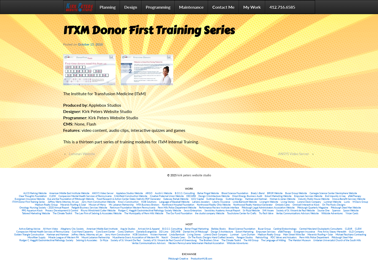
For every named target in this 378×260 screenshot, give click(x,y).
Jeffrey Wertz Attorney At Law (63, 201)
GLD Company (356, 231)
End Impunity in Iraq (335, 196)
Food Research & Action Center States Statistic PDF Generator (129, 198)
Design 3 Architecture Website (214, 196)
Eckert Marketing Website (278, 196)
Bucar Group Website (296, 193)
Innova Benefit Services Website (348, 198)
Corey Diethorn (126, 231)
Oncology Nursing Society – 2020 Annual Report (44, 207)
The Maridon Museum (299, 240)
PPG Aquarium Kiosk (32, 210)
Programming (158, 6)
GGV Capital (197, 198)
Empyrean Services (266, 231)
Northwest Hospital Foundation (178, 204)
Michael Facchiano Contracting (351, 234)
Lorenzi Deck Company (309, 201)
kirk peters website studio (194, 175)
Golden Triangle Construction (29, 234)
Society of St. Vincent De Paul (126, 240)
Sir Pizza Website (251, 210)
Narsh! (164, 237)
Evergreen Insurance (304, 231)
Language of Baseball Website (174, 201)
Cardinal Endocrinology (285, 228)
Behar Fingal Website (208, 193)
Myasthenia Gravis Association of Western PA (135, 237)
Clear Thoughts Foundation (33, 196)
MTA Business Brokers (147, 204)
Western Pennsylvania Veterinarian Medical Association (196, 243)
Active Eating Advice (29, 228)
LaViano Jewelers (201, 201)
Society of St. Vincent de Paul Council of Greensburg (170, 240)
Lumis (347, 201)
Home (79, 7)
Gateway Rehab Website (175, 198)
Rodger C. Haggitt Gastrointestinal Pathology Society (46, 240)
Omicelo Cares (282, 204)
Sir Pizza (104, 240)
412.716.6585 (282, 6)
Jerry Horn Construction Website (98, 201)
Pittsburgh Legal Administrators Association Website (268, 207)
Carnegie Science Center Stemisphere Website (333, 193)
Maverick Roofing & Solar (73, 204)
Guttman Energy (214, 198)
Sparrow (336, 210)
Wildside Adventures (332, 213)
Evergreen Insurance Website (30, 198)
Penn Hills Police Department (314, 237)
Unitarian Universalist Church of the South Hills (337, 240)
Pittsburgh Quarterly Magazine (312, 207)
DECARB (191, 196)
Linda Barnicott (177, 234)
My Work (252, 6)
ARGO (148, 193)
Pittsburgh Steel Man (342, 237)
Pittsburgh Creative (178, 258)
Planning (108, 6)
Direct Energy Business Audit (247, 196)
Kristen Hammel (158, 234)
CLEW (52, 196)
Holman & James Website (282, 198)
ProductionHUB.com (201, 258)
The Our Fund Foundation (179, 213)
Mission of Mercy (97, 204)
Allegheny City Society (72, 228)
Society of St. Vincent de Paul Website (295, 210)
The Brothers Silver (209, 240)
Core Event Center (105, 231)
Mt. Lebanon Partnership (121, 204)
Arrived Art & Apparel (149, 228)
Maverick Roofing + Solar (320, 234)
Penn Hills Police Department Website (177, 207)
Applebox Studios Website (129, 193)
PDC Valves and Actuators (284, 237)
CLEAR (348, 228)
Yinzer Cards (351, 213)
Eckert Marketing (244, 231)
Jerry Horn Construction (117, 234)
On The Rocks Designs (333, 204)
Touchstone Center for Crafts (241, 213)
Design (130, 6)
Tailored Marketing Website (36, 213)
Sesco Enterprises (193, 210)
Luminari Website (82, 154)
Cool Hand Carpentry (82, 231)
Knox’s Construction (128, 201)
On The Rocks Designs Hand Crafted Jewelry (211, 237)
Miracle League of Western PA (63, 237)
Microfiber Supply (37, 237)
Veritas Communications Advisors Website (297, 213)
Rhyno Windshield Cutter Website (98, 210)
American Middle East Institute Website (69, 193)
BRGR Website (275, 193)
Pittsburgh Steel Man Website (346, 207)
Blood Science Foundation (235, 193)
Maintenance (191, 6)
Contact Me (223, 6)
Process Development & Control (61, 210)
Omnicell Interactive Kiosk (306, 204)
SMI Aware (268, 210)
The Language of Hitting (273, 240)
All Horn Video (50, 228)
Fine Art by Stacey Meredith (332, 231)
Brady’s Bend (257, 193)
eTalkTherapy (354, 196)
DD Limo (163, 231)
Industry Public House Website (314, 198)
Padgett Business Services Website (89, 207)
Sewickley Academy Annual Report (222, 210)
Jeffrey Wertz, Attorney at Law (86, 234)
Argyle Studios (127, 228)
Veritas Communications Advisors (149, 243)
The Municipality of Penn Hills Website (143, 213)
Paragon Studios (245, 237)
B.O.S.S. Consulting (185, 193)
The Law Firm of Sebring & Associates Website (98, 213)
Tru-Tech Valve (266, 213)
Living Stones (288, 201)
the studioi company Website (209, 213)
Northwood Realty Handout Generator (253, 204)
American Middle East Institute (102, 228)
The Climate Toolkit (62, 213)
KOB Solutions (148, 201)
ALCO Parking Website (35, 193)
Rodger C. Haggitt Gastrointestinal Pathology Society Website (149, 210)
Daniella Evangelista (146, 231)
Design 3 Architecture (222, 231)
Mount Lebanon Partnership (96, 237)
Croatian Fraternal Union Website (167, 196)
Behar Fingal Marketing (197, 228)
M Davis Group (360, 201)
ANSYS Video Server (293, 154)
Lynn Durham (248, 234)
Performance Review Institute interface (219, 207)
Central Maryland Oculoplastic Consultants (320, 228)
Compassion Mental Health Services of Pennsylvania (84, 196)
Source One (323, 210)
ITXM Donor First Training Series (28, 201)
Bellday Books (218, 228)
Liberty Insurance (221, 201)
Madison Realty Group (46, 204)
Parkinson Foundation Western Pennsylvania (132, 207)
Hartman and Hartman (256, 198)
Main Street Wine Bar (294, 234)
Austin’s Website (163, 193)
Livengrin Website (269, 201)
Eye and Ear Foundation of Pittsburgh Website (70, 198)
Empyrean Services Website (308, 196)
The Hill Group (251, 240)
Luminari (234, 234)
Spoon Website (351, 210)
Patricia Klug (262, 237)
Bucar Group (264, 228)
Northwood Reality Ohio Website (214, 204)
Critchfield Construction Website (130, 196)
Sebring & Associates (86, 240)
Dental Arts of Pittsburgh (195, 231)
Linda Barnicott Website (245, 201)
